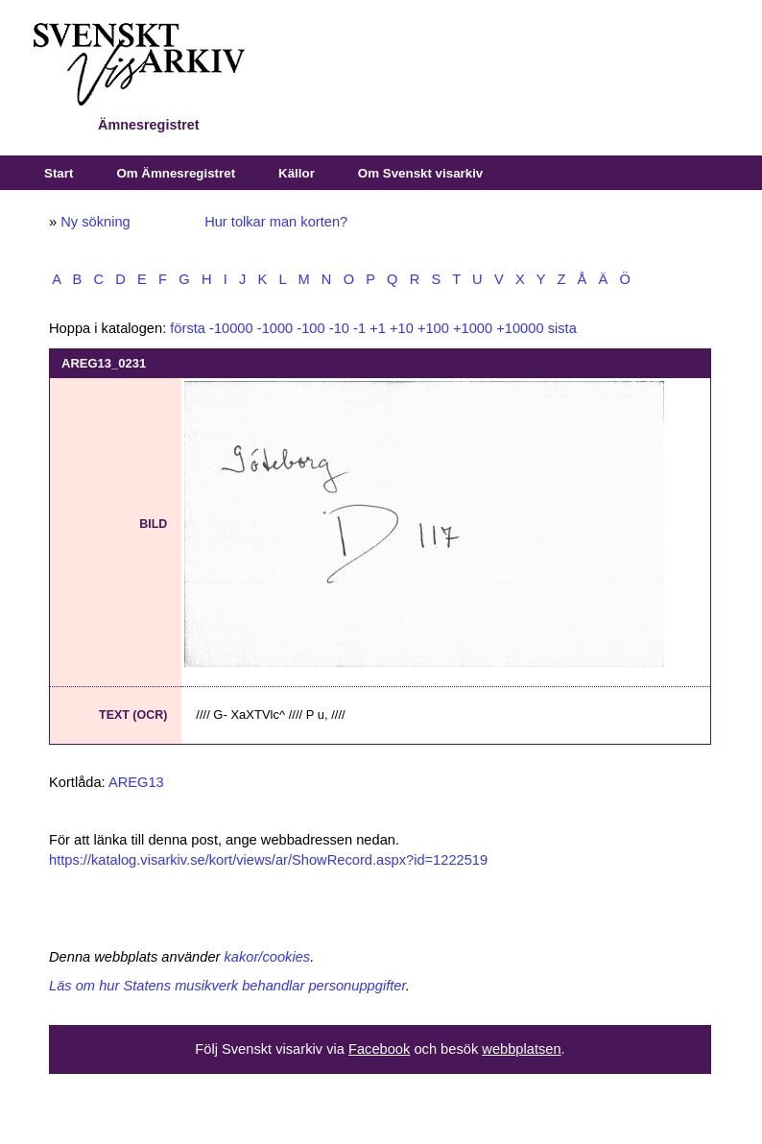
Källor (296, 173)
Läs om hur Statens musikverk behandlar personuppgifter (227, 985)
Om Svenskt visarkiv (420, 173)
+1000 (472, 328)
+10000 (519, 328)
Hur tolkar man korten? (275, 221)
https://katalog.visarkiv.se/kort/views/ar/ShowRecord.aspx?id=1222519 (268, 860)
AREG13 (136, 782)
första (187, 328)
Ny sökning (95, 221)
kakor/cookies (268, 957)
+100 (433, 328)
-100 (310, 328)
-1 (359, 328)
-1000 (275, 328)
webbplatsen (521, 1049)
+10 (402, 328)
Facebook (379, 1049)
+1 (377, 328)
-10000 (231, 328)
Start (58, 173)
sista (562, 328)
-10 (339, 328)
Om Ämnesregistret (175, 173)
